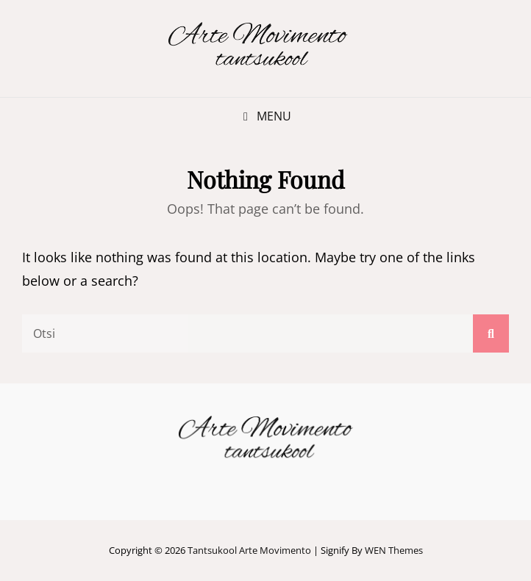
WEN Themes (394, 550)
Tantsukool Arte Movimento (249, 550)
